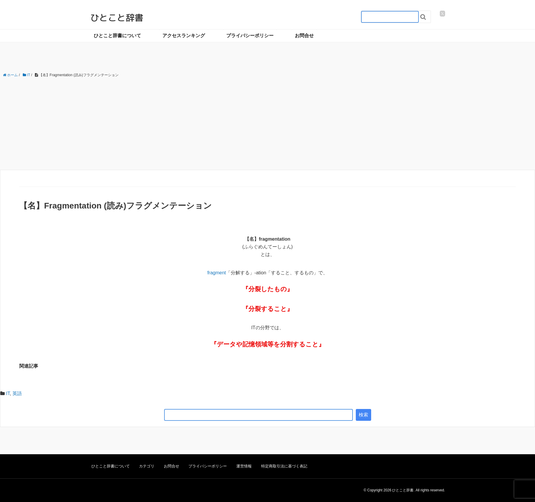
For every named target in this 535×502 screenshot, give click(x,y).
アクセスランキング (183, 35)
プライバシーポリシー (250, 35)
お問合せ (304, 35)
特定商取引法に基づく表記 (284, 466)
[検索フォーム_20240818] (390, 17)
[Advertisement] (267, 124)
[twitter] (442, 14)
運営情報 (244, 466)
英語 (17, 393)
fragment (216, 272)
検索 (363, 414)
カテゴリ (146, 466)
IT (7, 393)
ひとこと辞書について (117, 35)
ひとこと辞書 (116, 18)
